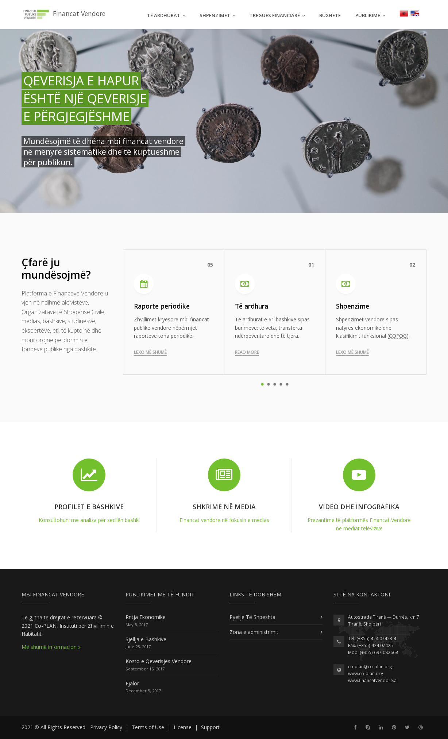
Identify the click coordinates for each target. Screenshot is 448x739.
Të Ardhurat (163, 15)
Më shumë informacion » (51, 646)
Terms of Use (148, 727)
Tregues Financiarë (275, 15)
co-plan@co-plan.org (370, 666)
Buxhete (330, 15)
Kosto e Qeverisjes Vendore (158, 661)
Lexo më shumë (150, 352)
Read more (247, 352)
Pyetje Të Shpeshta (252, 617)
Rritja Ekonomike (145, 617)
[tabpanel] (274, 312)
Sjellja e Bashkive (145, 639)
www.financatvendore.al (373, 680)
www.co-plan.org (365, 673)
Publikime (367, 15)
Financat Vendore (63, 14)
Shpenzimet (215, 15)
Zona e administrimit (253, 631)
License (183, 727)
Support (210, 727)
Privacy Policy (106, 727)
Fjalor (132, 683)
